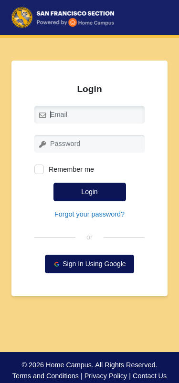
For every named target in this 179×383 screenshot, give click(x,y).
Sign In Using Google (89, 264)
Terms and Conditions (45, 376)
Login (89, 192)
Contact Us (150, 376)
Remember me (64, 169)
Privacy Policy (105, 376)
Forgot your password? (89, 214)
